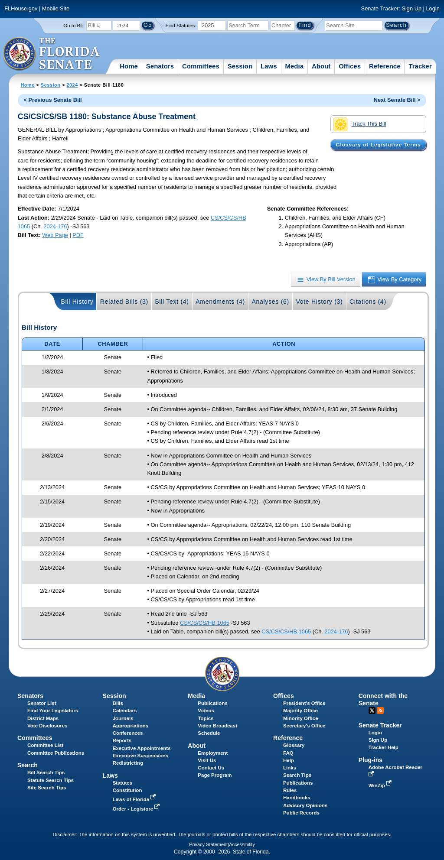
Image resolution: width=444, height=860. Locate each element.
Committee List (45, 745)
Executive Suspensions (141, 755)
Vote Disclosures (47, 725)
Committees (200, 66)
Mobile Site (55, 8)
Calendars (125, 710)
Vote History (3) (319, 301)
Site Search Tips (46, 787)
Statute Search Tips (50, 780)
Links (289, 767)
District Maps (43, 718)
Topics (205, 718)
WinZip (381, 785)
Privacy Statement (208, 844)
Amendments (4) (220, 301)
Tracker (419, 66)
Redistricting (128, 763)
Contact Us (211, 767)
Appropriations (131, 725)
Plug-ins (371, 759)
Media (294, 66)
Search (27, 765)
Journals (123, 718)
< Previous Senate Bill (53, 100)
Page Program (215, 775)
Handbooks (296, 797)
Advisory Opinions (305, 805)
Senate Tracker (380, 725)
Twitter (372, 710)
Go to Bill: (74, 25)
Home (129, 66)
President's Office (304, 703)
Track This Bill (359, 124)
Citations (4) (367, 301)
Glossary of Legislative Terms (378, 144)
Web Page (55, 235)
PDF (78, 235)
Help (288, 760)
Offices (350, 66)
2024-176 (55, 226)
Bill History (77, 301)
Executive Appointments (142, 748)
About (321, 66)
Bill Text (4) (172, 301)
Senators (160, 66)
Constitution (127, 790)
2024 (72, 85)
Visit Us (207, 760)
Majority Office (300, 710)
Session (240, 66)
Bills (118, 703)
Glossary (293, 745)
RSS (380, 710)
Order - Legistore (137, 808)
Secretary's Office (304, 725)
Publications (212, 703)
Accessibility (242, 844)
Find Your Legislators (52, 710)
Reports (122, 740)
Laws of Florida (135, 799)
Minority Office (300, 718)
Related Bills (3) (124, 301)
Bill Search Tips (46, 772)
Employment (213, 753)
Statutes (122, 782)
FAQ (288, 753)
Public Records (301, 812)
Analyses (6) (270, 301)
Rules (290, 790)
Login (432, 8)
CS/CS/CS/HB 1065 (204, 623)
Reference (385, 66)
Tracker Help (383, 747)
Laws (269, 66)
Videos (206, 710)
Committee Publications (55, 753)
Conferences (128, 733)
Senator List (41, 703)
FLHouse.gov (20, 8)
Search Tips (297, 775)
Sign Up (411, 8)
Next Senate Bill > (397, 100)
